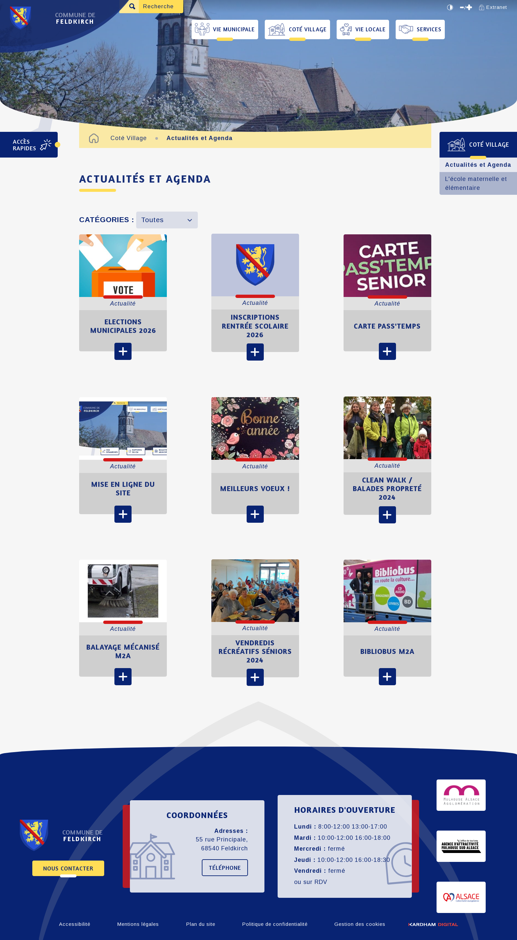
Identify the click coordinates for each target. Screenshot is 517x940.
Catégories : (106, 220)
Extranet (493, 7)
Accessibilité (74, 924)
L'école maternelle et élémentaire (476, 183)
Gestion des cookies (359, 924)
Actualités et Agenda (478, 165)
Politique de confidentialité (275, 924)
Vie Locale (370, 29)
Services (429, 29)
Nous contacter (68, 868)
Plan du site (200, 924)
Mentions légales (138, 924)
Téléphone (225, 867)
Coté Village (308, 29)
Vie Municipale (234, 29)
